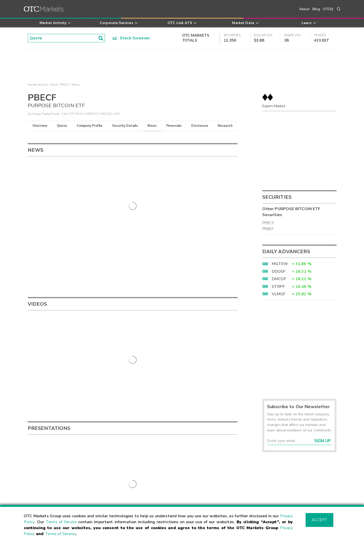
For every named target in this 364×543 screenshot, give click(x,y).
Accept (319, 520)
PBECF (65, 85)
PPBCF (268, 223)
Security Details (125, 125)
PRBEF (268, 229)
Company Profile (89, 125)
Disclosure (199, 125)
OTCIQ (328, 9)
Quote (62, 125)
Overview (39, 125)
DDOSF (279, 271)
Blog (316, 9)
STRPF (278, 286)
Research (225, 125)
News (152, 125)
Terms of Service (61, 522)
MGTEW (280, 264)
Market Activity (38, 85)
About (304, 9)
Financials (174, 125)
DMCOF (279, 279)
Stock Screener (131, 38)
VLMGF (279, 294)
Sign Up (322, 441)
